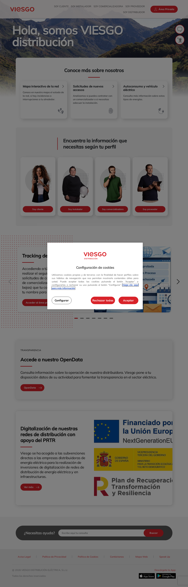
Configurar (62, 300)
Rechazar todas (102, 300)
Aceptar (128, 300)
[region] (95, 276)
